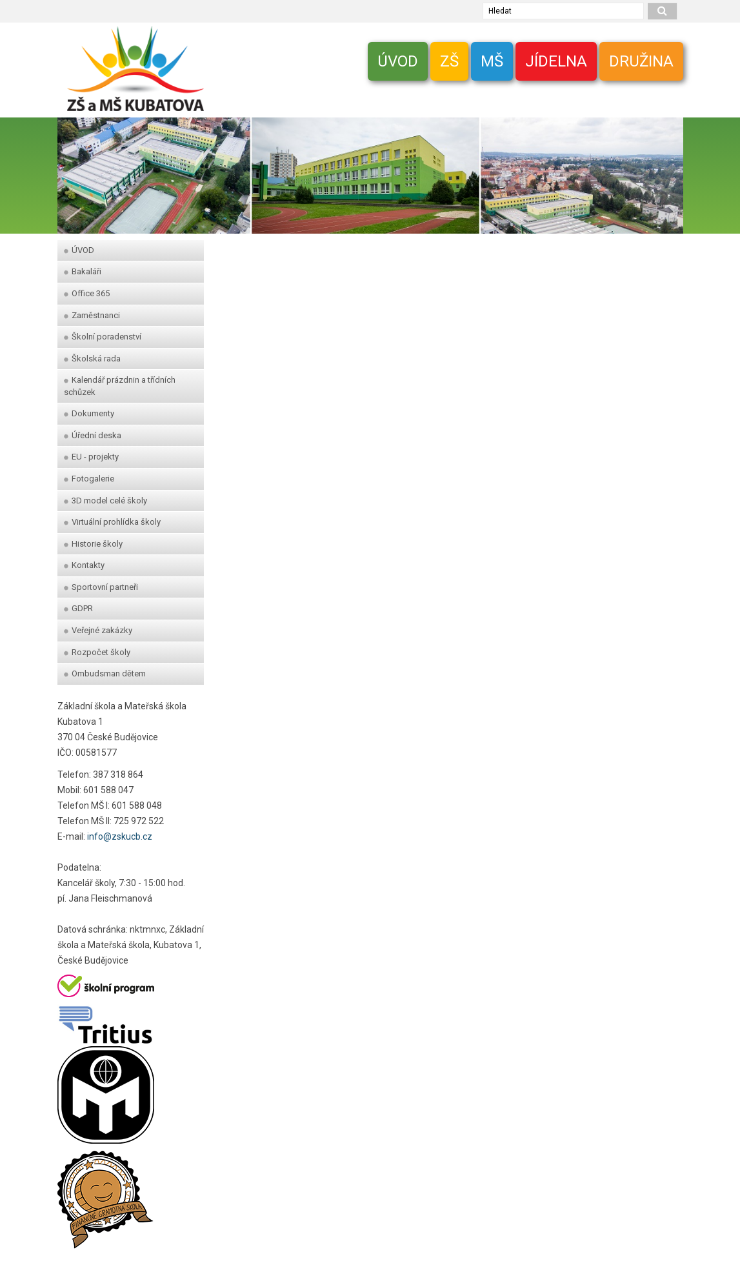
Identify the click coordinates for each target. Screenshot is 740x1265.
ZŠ (449, 61)
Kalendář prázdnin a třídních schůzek (119, 386)
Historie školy (93, 544)
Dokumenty (89, 413)
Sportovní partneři (101, 587)
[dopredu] (667, 169)
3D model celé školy (105, 500)
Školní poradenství (102, 336)
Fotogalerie (89, 478)
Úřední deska (92, 435)
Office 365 (87, 293)
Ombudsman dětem (105, 673)
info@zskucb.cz (119, 836)
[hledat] (662, 11)
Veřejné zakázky (98, 630)
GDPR (78, 608)
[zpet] (73, 169)
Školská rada (92, 358)
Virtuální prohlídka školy (112, 522)
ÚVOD (397, 61)
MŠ (492, 61)
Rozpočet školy (97, 652)
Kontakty (84, 565)
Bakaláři (82, 271)
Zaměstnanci (92, 315)
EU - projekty (91, 456)
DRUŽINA (641, 61)
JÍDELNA (556, 61)
